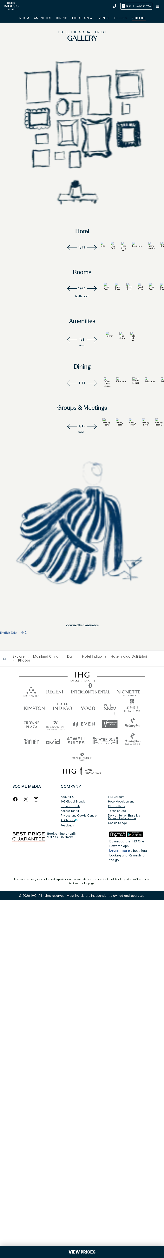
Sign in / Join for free (136, 6)
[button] (158, 6)
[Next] (92, 349)
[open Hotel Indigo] (92, 1175)
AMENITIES (42, 18)
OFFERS (120, 18)
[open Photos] (23, 1179)
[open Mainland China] (46, 1175)
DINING (62, 18)
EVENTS (103, 18)
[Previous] (71, 349)
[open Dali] (70, 1175)
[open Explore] (19, 1175)
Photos (139, 18)
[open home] (6, 1176)
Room (24, 18)
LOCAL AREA (82, 18)
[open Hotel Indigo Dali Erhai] (128, 1175)
